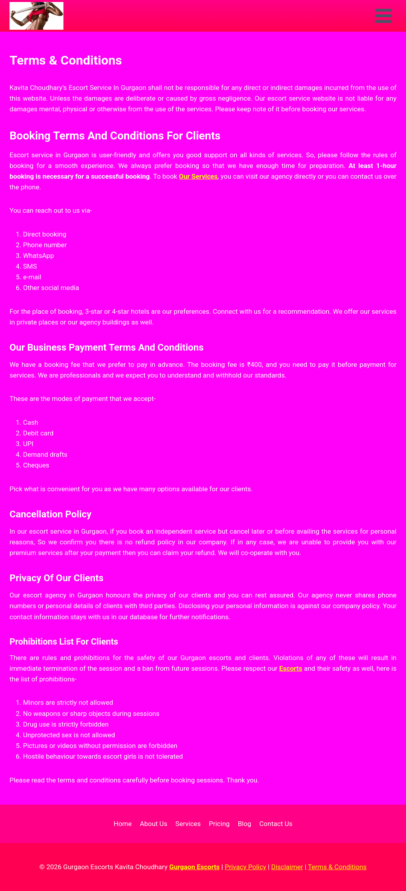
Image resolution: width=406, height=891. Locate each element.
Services (188, 824)
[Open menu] (383, 16)
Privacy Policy (245, 867)
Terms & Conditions (337, 867)
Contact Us (275, 824)
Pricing (219, 824)
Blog (244, 824)
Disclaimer (287, 867)
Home (123, 824)
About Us (153, 824)
